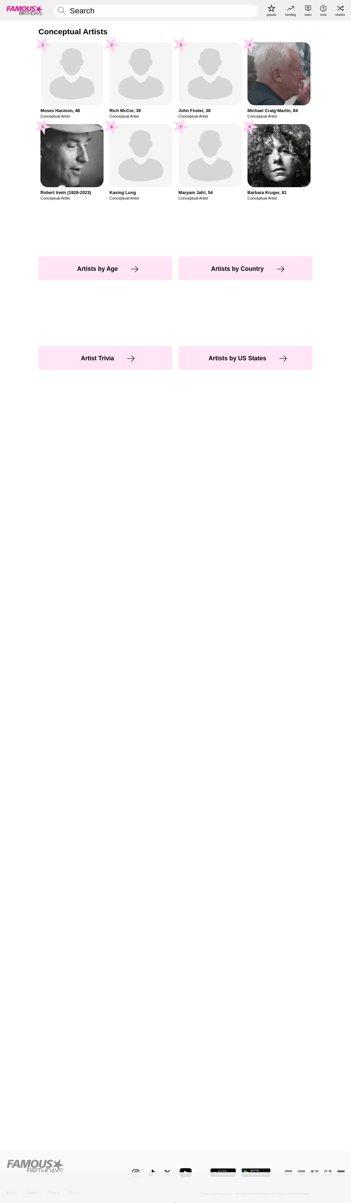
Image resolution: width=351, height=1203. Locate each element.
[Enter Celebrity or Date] (155, 11)
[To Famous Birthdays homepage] (25, 10)
